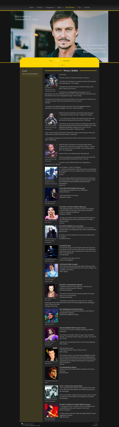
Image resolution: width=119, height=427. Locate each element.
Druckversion (25, 423)
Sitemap (31, 423)
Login (96, 423)
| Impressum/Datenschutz (30, 425)
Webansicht (95, 425)
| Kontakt (38, 425)
